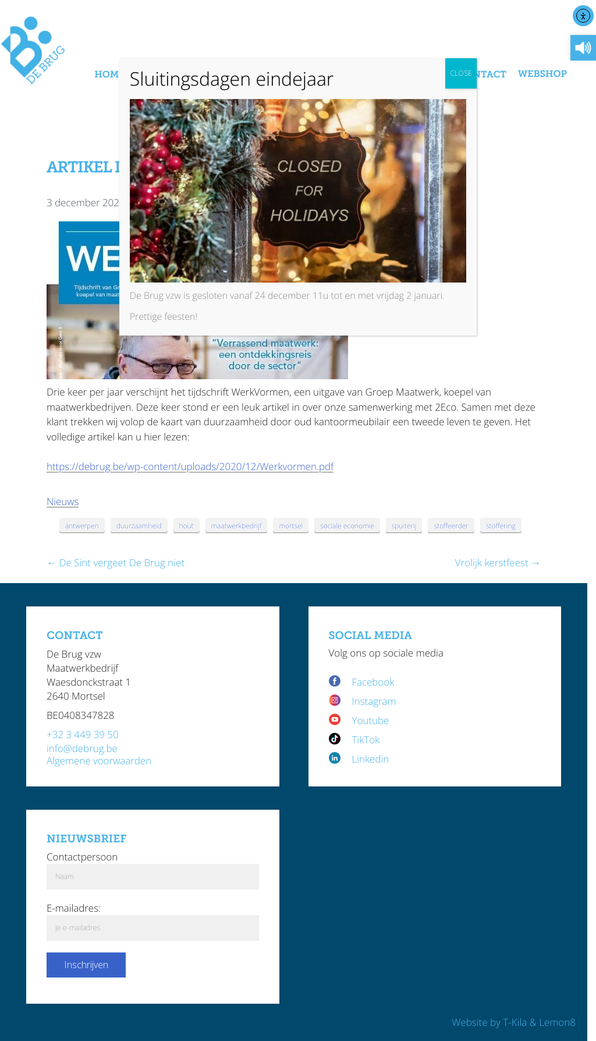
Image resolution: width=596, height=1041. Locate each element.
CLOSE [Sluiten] (461, 73)
